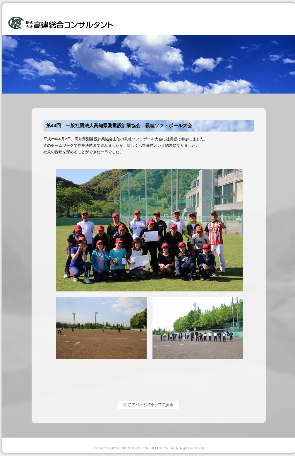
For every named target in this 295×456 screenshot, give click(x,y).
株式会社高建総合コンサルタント (60, 21)
